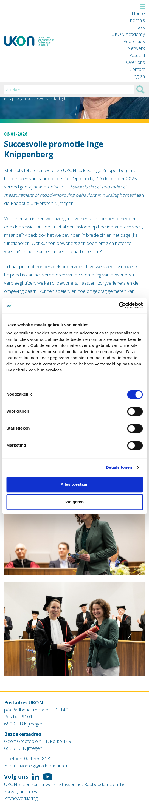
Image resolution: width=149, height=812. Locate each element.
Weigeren (74, 501)
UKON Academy (128, 34)
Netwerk (136, 48)
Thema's (136, 20)
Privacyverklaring (21, 798)
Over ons (135, 62)
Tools (139, 27)
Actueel (137, 55)
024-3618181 (38, 758)
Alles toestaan (75, 484)
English (138, 76)
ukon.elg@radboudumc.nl (43, 765)
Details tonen (119, 467)
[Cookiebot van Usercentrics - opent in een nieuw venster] (119, 305)
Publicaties (134, 41)
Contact (137, 69)
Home (138, 13)
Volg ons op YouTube (47, 777)
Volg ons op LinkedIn (35, 777)
